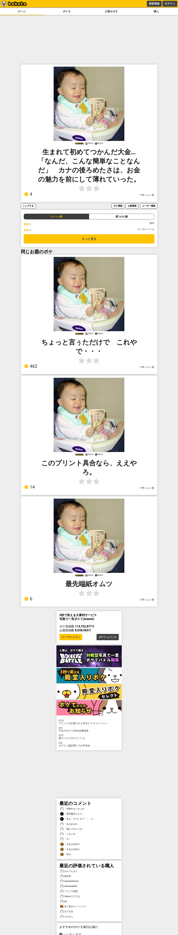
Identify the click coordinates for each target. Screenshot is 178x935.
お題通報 (132, 206)
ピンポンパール (146, 229)
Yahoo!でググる (70, 896)
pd (63, 901)
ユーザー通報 (148, 206)
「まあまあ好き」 (71, 844)
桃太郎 (65, 876)
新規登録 (154, 3)
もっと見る (89, 238)
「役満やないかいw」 (73, 809)
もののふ (66, 916)
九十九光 (66, 911)
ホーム (22, 11)
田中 (152, 223)
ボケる (67, 11)
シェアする (28, 206)
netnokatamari (69, 881)
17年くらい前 (147, 195)
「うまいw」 (68, 834)
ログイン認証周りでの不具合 (89, 744)
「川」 (65, 839)
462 (30, 366)
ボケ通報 (117, 206)
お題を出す (111, 11)
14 (29, 487)
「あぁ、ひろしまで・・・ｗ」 (77, 819)
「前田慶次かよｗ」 (72, 814)
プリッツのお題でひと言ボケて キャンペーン (89, 722)
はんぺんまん (69, 871)
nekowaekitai (68, 886)
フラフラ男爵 (69, 891)
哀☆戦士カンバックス (73, 906)
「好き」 (66, 854)
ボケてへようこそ (108, 637)
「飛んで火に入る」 (72, 829)
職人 (156, 11)
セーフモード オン (71, 637)
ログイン (170, 3)
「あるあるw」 (69, 824)
